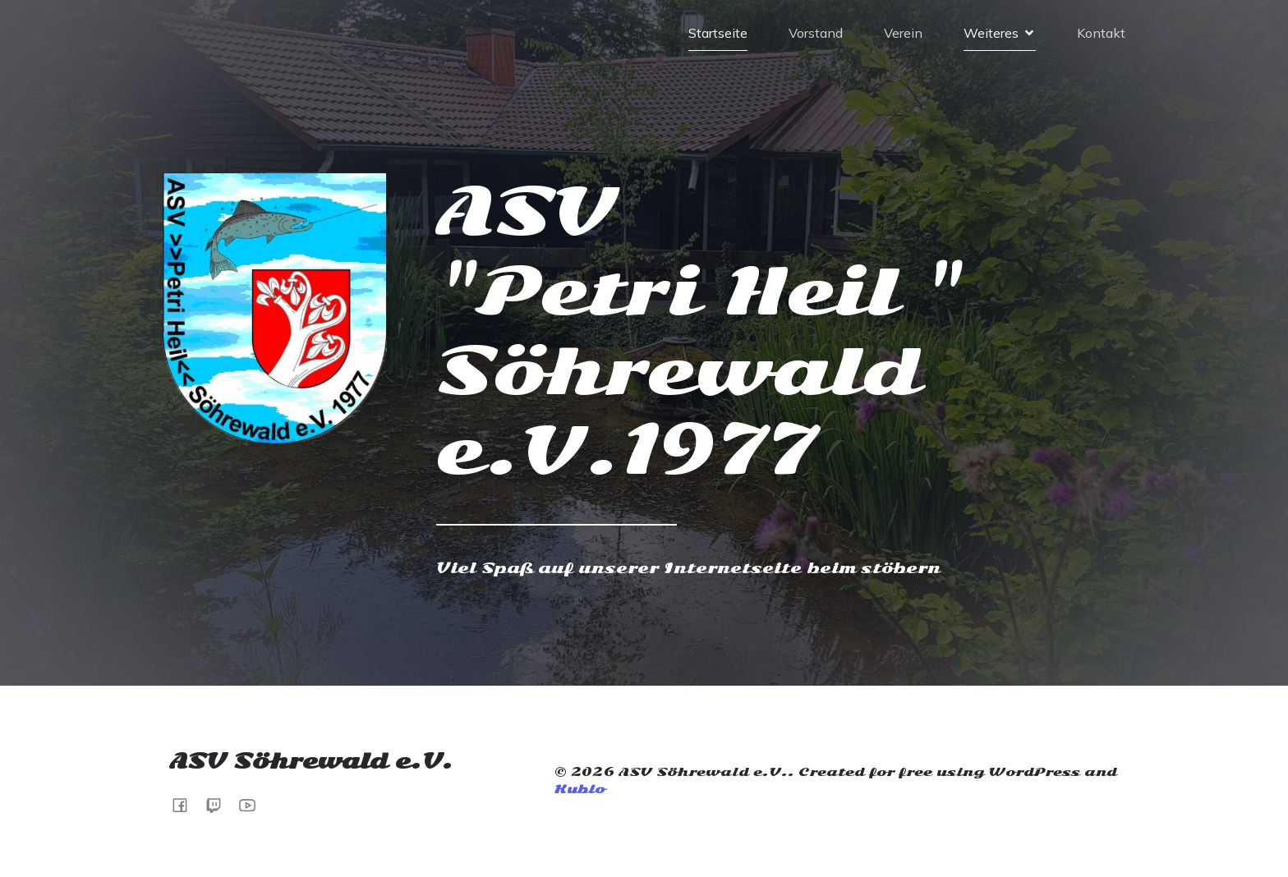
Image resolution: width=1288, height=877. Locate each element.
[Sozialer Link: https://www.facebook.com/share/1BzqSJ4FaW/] (186, 804)
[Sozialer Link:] (253, 804)
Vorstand (816, 33)
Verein (903, 33)
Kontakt (1101, 33)
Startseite (718, 33)
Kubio (579, 789)
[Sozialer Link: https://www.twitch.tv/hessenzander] (220, 804)
